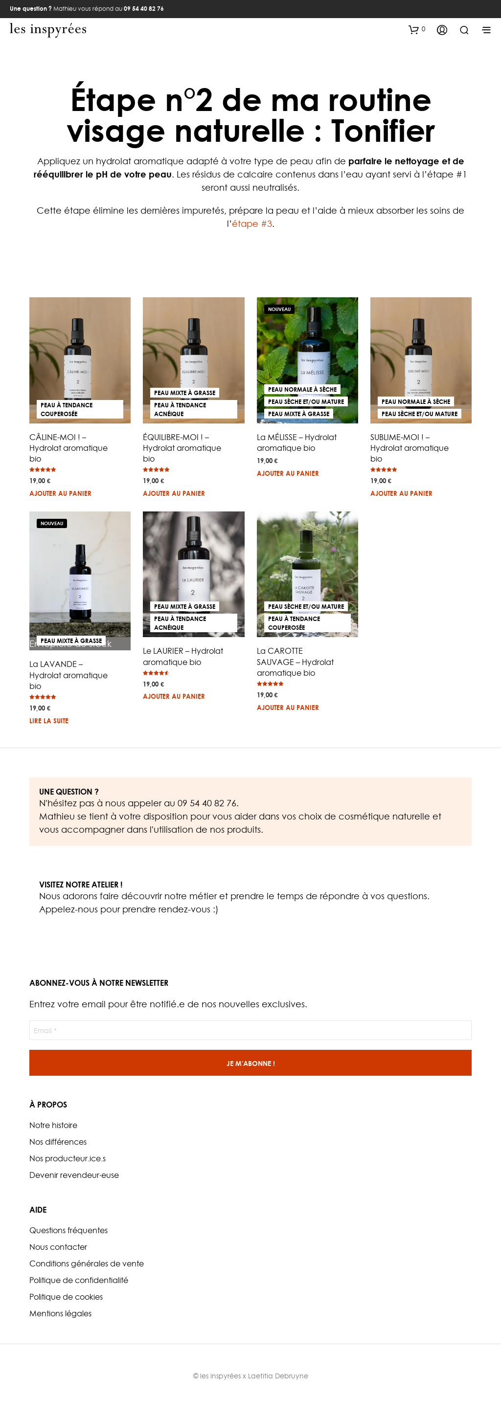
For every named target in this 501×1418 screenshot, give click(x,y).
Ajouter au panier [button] (60, 493)
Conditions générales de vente (86, 1263)
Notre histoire (53, 1125)
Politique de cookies (66, 1297)
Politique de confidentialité (78, 1280)
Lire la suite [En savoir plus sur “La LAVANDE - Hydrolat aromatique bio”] (48, 721)
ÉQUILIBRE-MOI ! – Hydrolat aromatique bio (182, 448)
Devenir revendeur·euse (74, 1175)
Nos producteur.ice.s (67, 1158)
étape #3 (252, 224)
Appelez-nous (68, 909)
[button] (417, 29)
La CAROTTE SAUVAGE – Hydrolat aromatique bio (295, 662)
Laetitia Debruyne (278, 1375)
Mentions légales (60, 1313)
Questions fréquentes (68, 1230)
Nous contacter (58, 1247)
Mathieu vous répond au (87, 8)
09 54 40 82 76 (207, 803)
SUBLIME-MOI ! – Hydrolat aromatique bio (409, 448)
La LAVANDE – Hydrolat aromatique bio (68, 675)
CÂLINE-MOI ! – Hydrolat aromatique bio (68, 448)
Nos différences (58, 1142)
